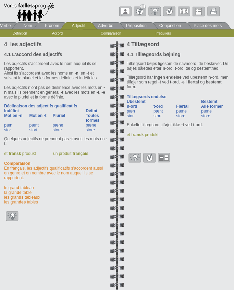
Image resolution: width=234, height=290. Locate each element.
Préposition (136, 25)
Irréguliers (163, 33)
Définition (20, 33)
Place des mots (208, 25)
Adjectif (78, 25)
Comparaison (111, 33)
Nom (27, 25)
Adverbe (105, 25)
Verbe (5, 25)
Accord (57, 33)
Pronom (52, 25)
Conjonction (170, 25)
